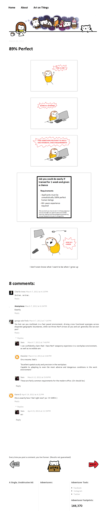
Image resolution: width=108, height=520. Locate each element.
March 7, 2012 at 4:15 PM (37, 291)
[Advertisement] (20, 498)
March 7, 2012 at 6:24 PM (36, 306)
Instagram (78, 491)
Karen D (18, 394)
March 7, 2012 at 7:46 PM (39, 342)
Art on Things (41, 7)
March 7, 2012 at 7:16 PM (40, 320)
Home (11, 7)
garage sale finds (22, 320)
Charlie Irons (20, 291)
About (24, 7)
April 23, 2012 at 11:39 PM (39, 411)
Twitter (77, 494)
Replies (20, 338)
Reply (17, 298)
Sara (22, 342)
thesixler (24, 356)
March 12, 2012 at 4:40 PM (39, 356)
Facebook (78, 487)
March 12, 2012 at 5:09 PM (39, 377)
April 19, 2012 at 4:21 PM (33, 394)
